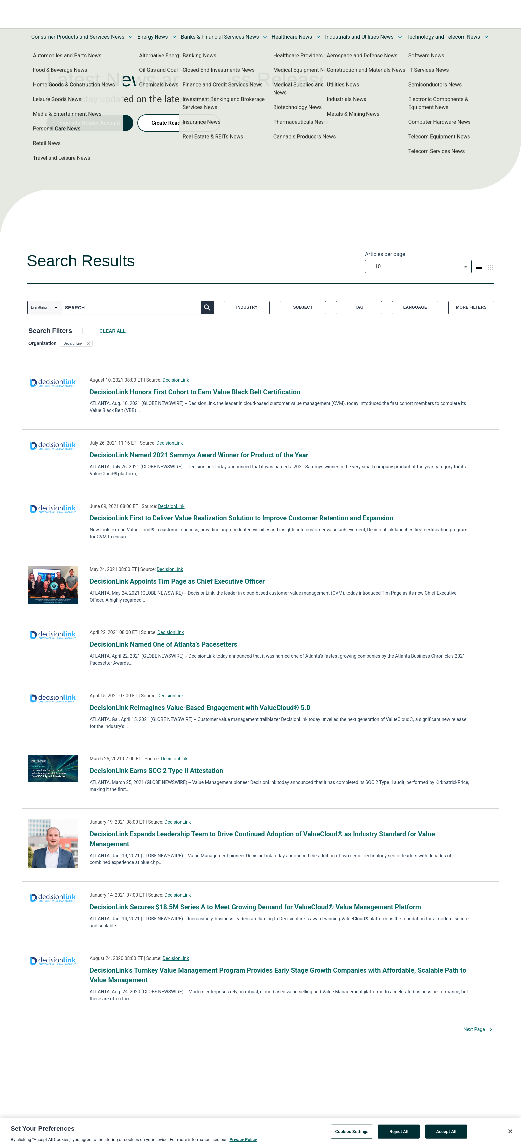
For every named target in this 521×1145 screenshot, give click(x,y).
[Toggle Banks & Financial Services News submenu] (265, 37)
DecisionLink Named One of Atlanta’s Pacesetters (163, 644)
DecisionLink (176, 380)
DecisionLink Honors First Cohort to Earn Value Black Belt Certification (195, 392)
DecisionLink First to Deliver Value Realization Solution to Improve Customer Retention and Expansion (241, 518)
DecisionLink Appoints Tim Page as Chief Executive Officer (177, 581)
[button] (76, 343)
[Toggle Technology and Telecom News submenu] (486, 37)
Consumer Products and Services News (78, 37)
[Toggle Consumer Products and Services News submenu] (130, 37)
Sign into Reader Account (89, 123)
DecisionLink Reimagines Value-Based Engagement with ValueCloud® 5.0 (200, 708)
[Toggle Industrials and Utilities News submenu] (400, 37)
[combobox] (418, 266)
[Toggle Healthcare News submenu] (318, 37)
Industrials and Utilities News (359, 37)
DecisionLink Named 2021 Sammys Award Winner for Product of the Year (199, 455)
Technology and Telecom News (443, 37)
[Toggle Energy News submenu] (174, 37)
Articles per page (385, 254)
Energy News (152, 37)
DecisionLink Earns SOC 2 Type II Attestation (156, 771)
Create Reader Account (178, 123)
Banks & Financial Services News (220, 37)
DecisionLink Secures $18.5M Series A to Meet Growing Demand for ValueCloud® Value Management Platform (255, 907)
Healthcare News (292, 37)
